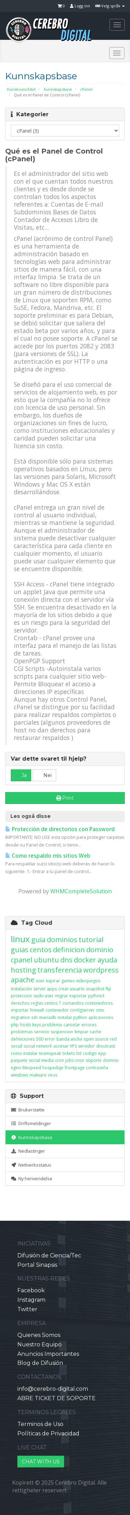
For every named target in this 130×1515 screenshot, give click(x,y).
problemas (22, 1032)
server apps (45, 989)
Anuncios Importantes (48, 1354)
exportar (78, 996)
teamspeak (50, 1053)
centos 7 (52, 1003)
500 (39, 1039)
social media (41, 1060)
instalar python (72, 1017)
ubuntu (46, 960)
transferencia (59, 970)
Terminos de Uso (40, 1424)
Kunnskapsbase (58, 89)
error (50, 1039)
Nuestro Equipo (39, 1344)
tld (78, 1053)
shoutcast (105, 1046)
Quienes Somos (38, 1335)
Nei (44, 775)
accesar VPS (65, 1046)
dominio (99, 949)
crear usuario (71, 989)
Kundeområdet (21, 89)
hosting (23, 970)
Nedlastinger (28, 1151)
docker (85, 960)
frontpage (75, 1068)
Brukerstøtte (28, 1110)
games (68, 981)
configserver (82, 1010)
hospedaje (52, 1068)
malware (37, 1075)
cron (79, 1060)
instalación (21, 989)
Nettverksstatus (31, 1165)
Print (65, 798)
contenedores (99, 1003)
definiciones (23, 1039)
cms (100, 1010)
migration (20, 1017)
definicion (69, 949)
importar (19, 1010)
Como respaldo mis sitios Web (47, 855)
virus (52, 1075)
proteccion (21, 996)
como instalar (24, 1053)
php (15, 1025)
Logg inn (80, 5)
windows (19, 1075)
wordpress (101, 970)
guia (38, 939)
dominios (62, 939)
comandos (73, 1003)
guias (19, 949)
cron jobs (64, 1060)
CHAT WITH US (41, 1461)
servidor (86, 1046)
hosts (25, 1025)
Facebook (31, 1290)
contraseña (97, 1068)
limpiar (81, 1032)
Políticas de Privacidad (48, 1433)
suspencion (62, 1032)
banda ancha (69, 1039)
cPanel (86, 89)
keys (36, 1025)
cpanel (21, 960)
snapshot (95, 989)
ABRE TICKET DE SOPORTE (56, 1398)
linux (20, 939)
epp (102, 1053)
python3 (96, 996)
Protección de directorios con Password (60, 829)
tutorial (91, 939)
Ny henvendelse (31, 1178)
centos (41, 949)
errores (88, 1025)
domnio (111, 1060)
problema (52, 1025)
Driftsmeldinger (31, 1123)
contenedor (57, 1010)
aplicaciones (100, 1017)
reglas (37, 1003)
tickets (68, 1053)
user (40, 981)
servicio (41, 1032)
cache (95, 1032)
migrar (61, 996)
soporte (94, 1060)
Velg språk (110, 5)
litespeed (32, 1068)
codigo (90, 1053)
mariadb (47, 1017)
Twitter (27, 1309)
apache (22, 979)
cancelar (71, 1025)
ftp (108, 989)
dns (66, 960)
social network (38, 1046)
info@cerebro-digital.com (52, 1388)
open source (96, 1039)
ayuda (107, 960)
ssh (34, 1017)
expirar (53, 981)
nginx (16, 1068)
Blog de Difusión (40, 1363)
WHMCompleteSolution (81, 891)
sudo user (43, 996)
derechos (20, 1003)
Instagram (31, 1299)
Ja (21, 775)
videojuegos (88, 981)
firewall (37, 1010)
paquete (19, 1060)
